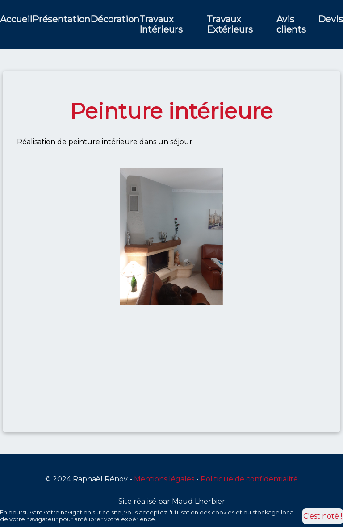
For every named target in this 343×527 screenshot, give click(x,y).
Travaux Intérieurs (161, 24)
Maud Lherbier (198, 501)
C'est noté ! (322, 516)
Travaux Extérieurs (230, 24)
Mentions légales (164, 479)
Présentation (61, 19)
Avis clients (291, 24)
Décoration (114, 19)
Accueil (16, 19)
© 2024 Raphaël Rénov (86, 479)
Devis (330, 19)
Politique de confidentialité (249, 479)
